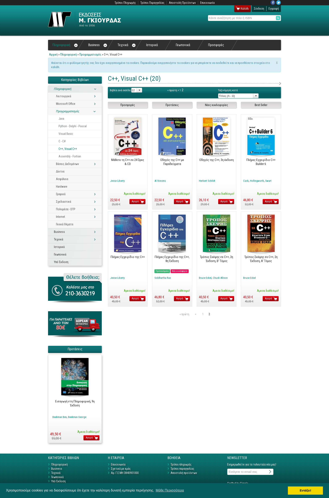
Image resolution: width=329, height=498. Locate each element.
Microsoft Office (65, 103)
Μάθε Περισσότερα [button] (170, 490)
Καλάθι (245, 8)
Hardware (61, 186)
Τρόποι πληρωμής (181, 464)
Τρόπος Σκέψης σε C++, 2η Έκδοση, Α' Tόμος (261, 259)
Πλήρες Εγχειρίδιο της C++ (128, 257)
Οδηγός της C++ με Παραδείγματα (172, 162)
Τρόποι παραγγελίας (182, 468)
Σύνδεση (259, 8)
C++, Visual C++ (68, 148)
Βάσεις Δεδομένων (67, 164)
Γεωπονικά (183, 45)
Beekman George (77, 417)
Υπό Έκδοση (61, 262)
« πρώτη (172, 90)
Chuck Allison (220, 277)
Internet (60, 216)
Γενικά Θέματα (64, 224)
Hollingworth (257, 180)
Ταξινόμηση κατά (228, 90)
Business (97, 45)
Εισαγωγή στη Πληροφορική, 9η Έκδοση (75, 403)
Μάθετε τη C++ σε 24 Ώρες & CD (127, 162)
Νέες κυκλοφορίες (216, 105)
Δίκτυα (60, 171)
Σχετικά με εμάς (121, 468)
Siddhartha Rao (162, 277)
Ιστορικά (152, 45)
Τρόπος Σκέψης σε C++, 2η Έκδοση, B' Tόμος (216, 259)
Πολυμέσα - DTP (65, 209)
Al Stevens (160, 180)
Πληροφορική (65, 45)
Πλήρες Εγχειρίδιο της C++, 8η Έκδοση (172, 259)
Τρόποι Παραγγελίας (152, 2)
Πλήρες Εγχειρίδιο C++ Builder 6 (260, 162)
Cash (246, 180)
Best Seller (261, 105)
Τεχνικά (127, 45)
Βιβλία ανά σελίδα (120, 90)
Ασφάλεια (62, 179)
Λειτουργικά (63, 96)
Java (61, 118)
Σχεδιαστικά (63, 201)
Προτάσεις (172, 105)
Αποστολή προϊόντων (184, 473)
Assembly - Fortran (70, 156)
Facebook (273, 2)
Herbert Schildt (207, 180)
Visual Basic (66, 133)
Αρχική (53, 54)
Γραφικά (60, 194)
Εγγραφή (274, 8)
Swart (268, 180)
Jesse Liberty (117, 180)
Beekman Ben (59, 417)
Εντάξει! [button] (305, 490)
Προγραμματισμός (90, 54)
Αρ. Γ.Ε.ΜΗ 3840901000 (125, 473)
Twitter (278, 2)
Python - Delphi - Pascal (73, 126)
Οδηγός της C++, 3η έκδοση (216, 160)
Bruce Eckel (205, 277)
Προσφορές (216, 45)
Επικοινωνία (207, 2)
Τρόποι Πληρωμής (125, 2)
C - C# (62, 141)
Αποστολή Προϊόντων (182, 2)
